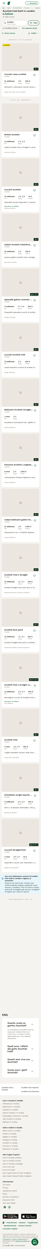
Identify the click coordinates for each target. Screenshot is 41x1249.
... (32, 8)
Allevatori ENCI (9, 1200)
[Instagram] (9, 1207)
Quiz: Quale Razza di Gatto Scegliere (17, 1176)
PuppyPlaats (33, 1223)
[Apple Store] (29, 1216)
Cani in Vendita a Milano (12, 1158)
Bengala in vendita (10, 1140)
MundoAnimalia (10, 1226)
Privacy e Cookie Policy (18, 1239)
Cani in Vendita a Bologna (13, 1164)
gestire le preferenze (23, 1241)
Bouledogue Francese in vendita (15, 1116)
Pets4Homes (12, 1223)
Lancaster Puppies (10, 1229)
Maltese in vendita (10, 1122)
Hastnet (22, 1223)
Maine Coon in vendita (11, 1131)
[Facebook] (5, 1207)
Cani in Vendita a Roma (12, 1161)
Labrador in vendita (10, 1110)
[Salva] (34, 75)
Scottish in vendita (10, 1143)
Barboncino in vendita (11, 1107)
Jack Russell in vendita (12, 1119)
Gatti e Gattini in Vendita (12, 1128)
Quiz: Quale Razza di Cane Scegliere (17, 1173)
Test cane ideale (9, 1203)
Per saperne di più (29, 28)
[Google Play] (10, 1216)
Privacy (5, 1188)
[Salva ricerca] (34, 1242)
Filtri (33, 23)
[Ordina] (33, 33)
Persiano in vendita (10, 1146)
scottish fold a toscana (7, 1089)
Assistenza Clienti (10, 1191)
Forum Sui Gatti (9, 1170)
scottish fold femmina (30, 1091)
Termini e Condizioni (11, 1197)
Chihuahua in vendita (11, 1104)
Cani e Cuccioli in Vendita (13, 1101)
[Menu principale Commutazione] (4, 3)
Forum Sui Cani (9, 1167)
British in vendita (9, 1134)
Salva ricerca (8, 33)
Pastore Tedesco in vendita (13, 1113)
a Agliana (8, 13)
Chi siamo (6, 1185)
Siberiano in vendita (10, 1149)
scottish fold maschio (30, 1088)
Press (5, 1194)
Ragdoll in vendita (10, 1137)
